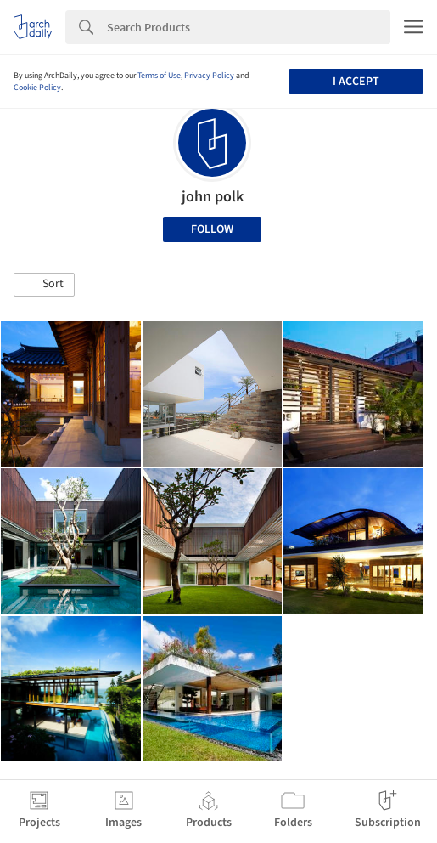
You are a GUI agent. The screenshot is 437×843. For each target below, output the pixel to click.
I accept (356, 81)
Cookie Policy (37, 87)
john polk (213, 196)
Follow (212, 229)
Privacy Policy (209, 76)
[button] (44, 285)
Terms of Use (159, 76)
